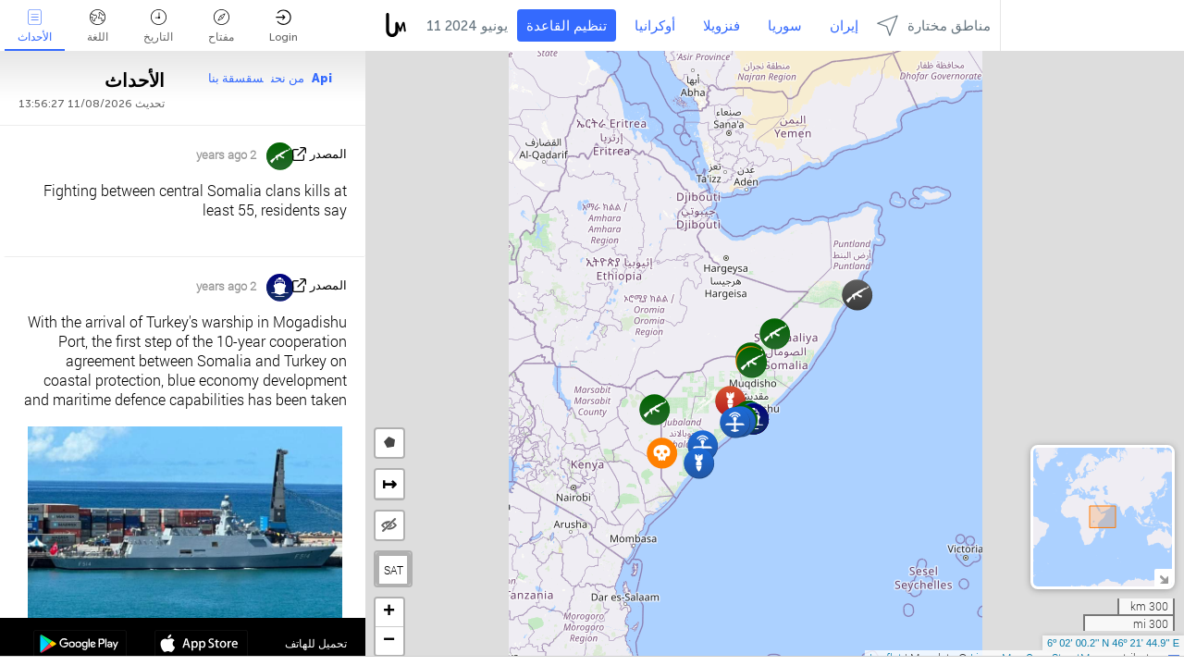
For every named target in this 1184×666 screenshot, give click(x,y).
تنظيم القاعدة (566, 26)
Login (283, 26)
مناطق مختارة (934, 25)
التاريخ (158, 26)
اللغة (97, 26)
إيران (844, 26)
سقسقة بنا (236, 78)
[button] (857, 295)
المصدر (328, 154)
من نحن (287, 78)
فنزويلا (721, 26)
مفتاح (221, 26)
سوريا (785, 26)
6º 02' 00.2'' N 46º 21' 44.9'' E (1113, 642)
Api (322, 78)
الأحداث (35, 26)
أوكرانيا (655, 26)
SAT (393, 569)
